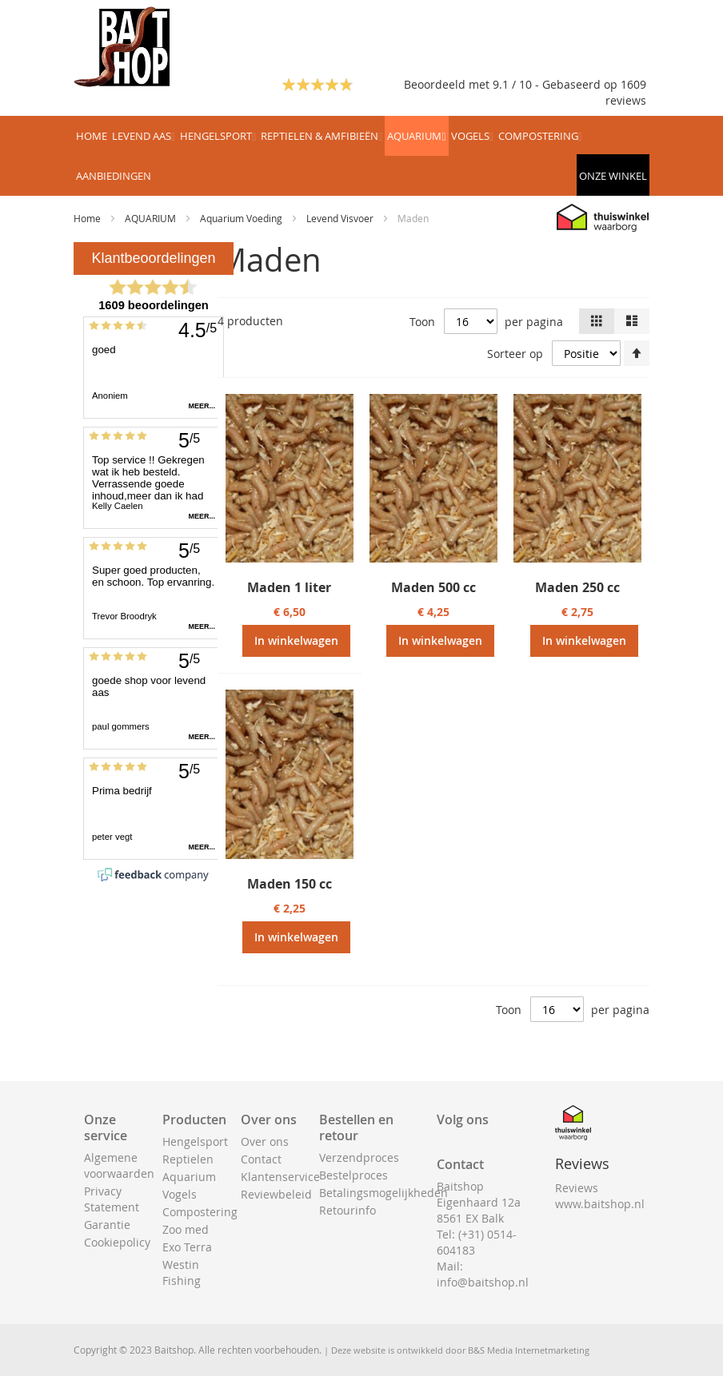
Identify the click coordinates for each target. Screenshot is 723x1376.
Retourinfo (347, 1210)
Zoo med (185, 1229)
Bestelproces (353, 1175)
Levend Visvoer (341, 218)
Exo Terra (187, 1247)
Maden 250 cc (577, 587)
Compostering (200, 1211)
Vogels (179, 1194)
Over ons (265, 1141)
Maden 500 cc (433, 587)
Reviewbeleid (276, 1194)
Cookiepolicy (117, 1242)
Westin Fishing (181, 1272)
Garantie (107, 1224)
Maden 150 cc (289, 884)
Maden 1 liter (289, 587)
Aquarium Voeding (242, 218)
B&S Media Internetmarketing (528, 1350)
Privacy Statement (111, 1199)
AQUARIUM (151, 218)
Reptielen (188, 1159)
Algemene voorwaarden (119, 1165)
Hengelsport (195, 1141)
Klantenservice (280, 1176)
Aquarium (189, 1176)
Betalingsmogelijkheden (383, 1192)
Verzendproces (359, 1157)
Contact (261, 1159)
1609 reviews (625, 92)
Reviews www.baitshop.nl (600, 1195)
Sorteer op (515, 353)
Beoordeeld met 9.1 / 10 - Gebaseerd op (512, 84)
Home (88, 218)
